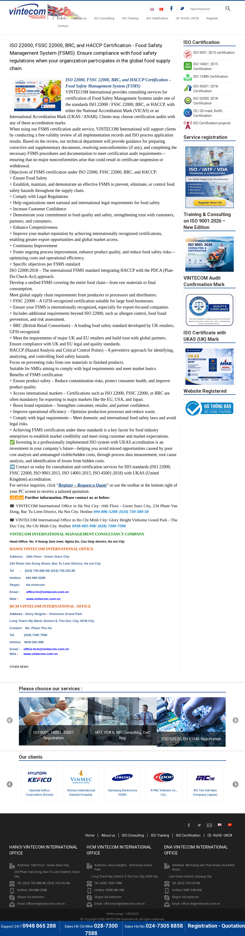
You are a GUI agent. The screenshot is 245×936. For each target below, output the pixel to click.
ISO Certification (157, 18)
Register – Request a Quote (82, 485)
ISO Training (130, 18)
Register (212, 18)
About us (80, 18)
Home (62, 18)
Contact (63, 26)
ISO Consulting (104, 18)
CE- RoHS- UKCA (187, 18)
